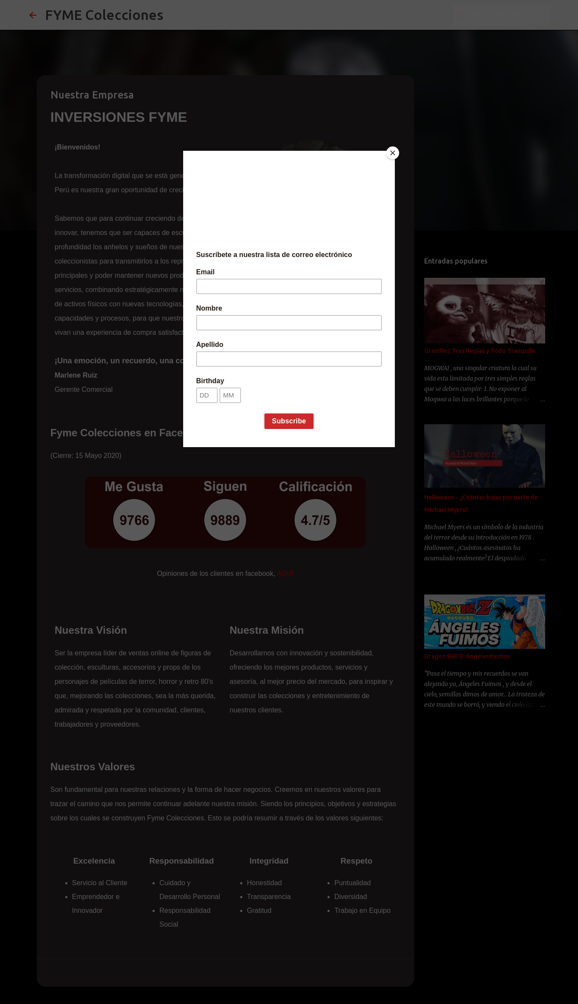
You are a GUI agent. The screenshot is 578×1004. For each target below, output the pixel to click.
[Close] (392, 152)
